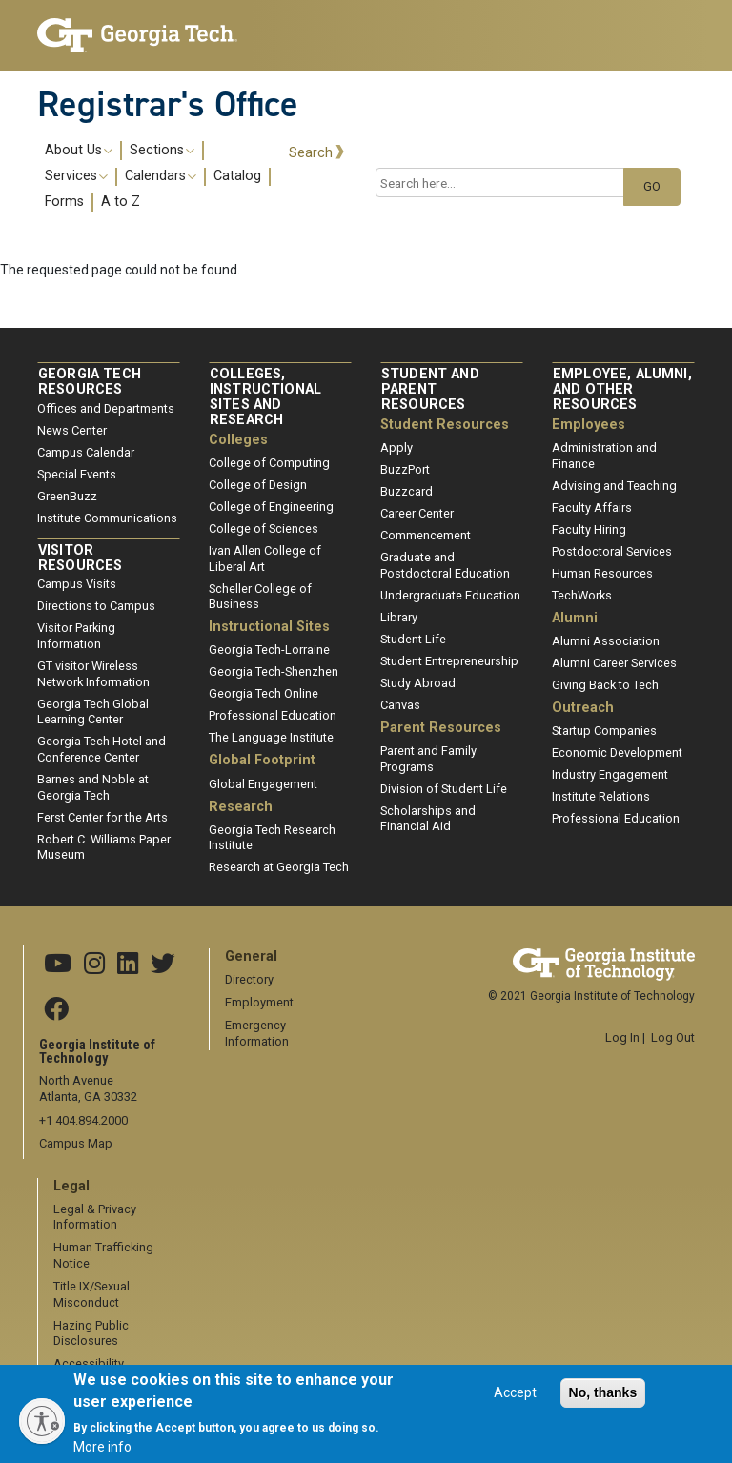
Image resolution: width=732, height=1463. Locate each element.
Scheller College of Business (260, 596)
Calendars (160, 176)
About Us (78, 150)
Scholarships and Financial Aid (428, 818)
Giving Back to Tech (605, 685)
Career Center (417, 513)
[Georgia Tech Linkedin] (127, 964)
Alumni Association (606, 641)
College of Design (258, 485)
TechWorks (582, 595)
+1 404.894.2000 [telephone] (83, 1120)
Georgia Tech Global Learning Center (93, 712)
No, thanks (603, 1402)
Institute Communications (107, 518)
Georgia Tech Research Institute (272, 838)
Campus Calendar (85, 452)
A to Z (120, 202)
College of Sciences (263, 528)
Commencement (425, 535)
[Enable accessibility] (42, 1421)
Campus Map (75, 1143)
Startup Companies (604, 730)
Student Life (413, 639)
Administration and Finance (604, 455)
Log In (622, 1037)
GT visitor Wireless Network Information (93, 674)
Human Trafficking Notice (103, 1255)
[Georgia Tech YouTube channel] (57, 964)
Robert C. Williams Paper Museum (104, 847)
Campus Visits (76, 584)
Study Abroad (418, 683)
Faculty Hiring (589, 529)
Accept (515, 1402)
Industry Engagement (610, 774)
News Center (72, 430)
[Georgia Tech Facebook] (56, 1010)
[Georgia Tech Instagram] (94, 964)
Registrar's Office (167, 104)
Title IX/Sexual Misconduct (91, 1294)
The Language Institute (271, 737)
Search (311, 153)
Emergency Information (257, 1033)
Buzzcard (406, 491)
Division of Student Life (443, 789)
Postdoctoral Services (612, 551)
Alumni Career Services (614, 663)
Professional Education (272, 715)
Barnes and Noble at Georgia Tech (93, 787)
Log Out (673, 1037)
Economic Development (617, 752)
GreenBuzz (67, 496)
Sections (162, 150)
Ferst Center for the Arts (102, 817)
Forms (64, 202)
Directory (249, 979)
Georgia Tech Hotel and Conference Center (101, 749)
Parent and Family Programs (428, 758)
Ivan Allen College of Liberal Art (265, 558)
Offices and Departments (105, 408)
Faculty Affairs (592, 507)
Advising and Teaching (614, 485)
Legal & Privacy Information (94, 1217)
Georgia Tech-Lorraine (269, 649)
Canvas (400, 705)
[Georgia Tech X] (163, 964)
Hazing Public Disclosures (91, 1333)
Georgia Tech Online (263, 693)
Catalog (237, 176)
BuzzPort (405, 469)
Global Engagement (263, 784)
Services (76, 176)
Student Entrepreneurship (449, 661)
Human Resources (602, 573)
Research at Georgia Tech (279, 867)
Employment (259, 1002)
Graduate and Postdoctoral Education (445, 565)
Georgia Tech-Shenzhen (273, 671)
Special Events (76, 474)
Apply (396, 447)
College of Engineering (271, 506)
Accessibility (88, 1363)
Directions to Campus (96, 606)
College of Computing (269, 463)
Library (398, 617)
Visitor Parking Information (76, 635)
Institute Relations (601, 796)
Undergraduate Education (450, 595)
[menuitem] (155, 176)
